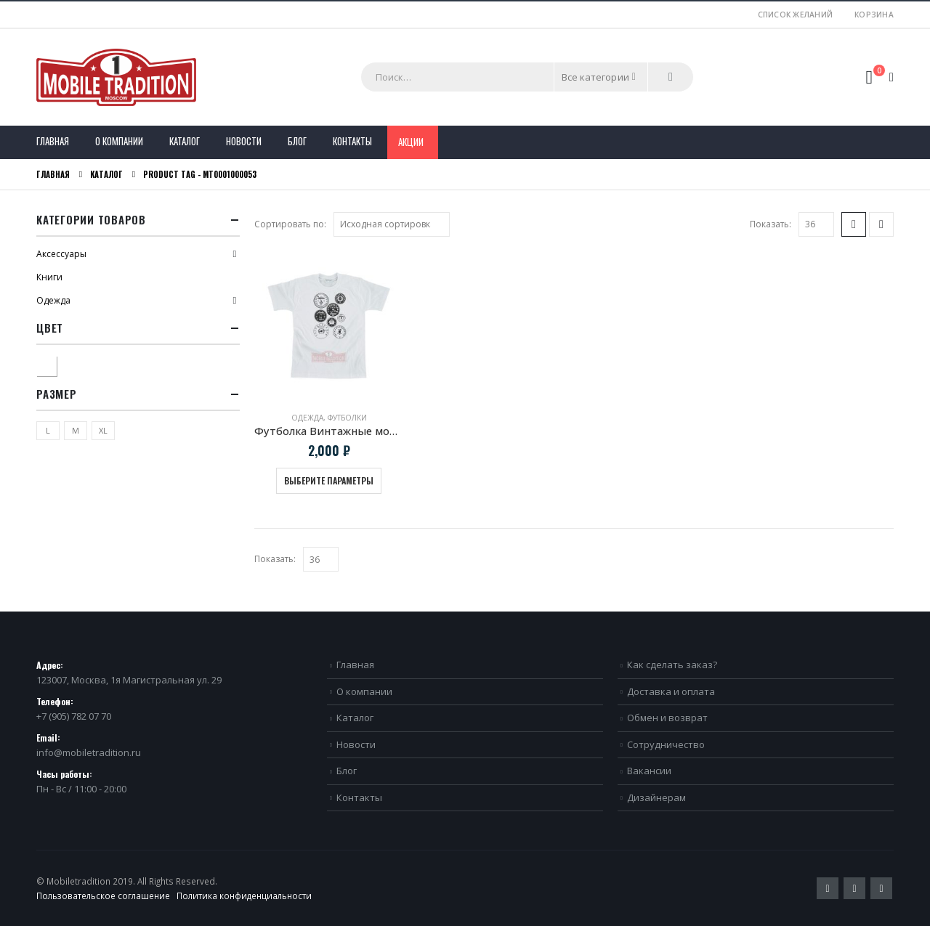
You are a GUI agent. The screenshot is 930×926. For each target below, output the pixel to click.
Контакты (352, 141)
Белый (56, 364)
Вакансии (649, 770)
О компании (119, 141)
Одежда (307, 418)
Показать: (770, 224)
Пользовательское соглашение (103, 895)
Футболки (347, 418)
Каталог (184, 141)
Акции (411, 141)
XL (103, 430)
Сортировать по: (290, 224)
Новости (244, 141)
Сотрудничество (666, 744)
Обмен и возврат (667, 717)
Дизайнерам (656, 797)
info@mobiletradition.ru (88, 752)
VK (881, 888)
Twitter (827, 888)
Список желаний (795, 14)
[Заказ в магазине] (391, 224)
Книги (49, 277)
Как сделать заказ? (672, 664)
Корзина (874, 14)
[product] (328, 325)
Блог (297, 141)
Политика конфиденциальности (244, 895)
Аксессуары (61, 254)
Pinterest (854, 888)
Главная (52, 141)
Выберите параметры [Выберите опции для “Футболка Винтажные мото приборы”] (328, 480)
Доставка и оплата (671, 691)
